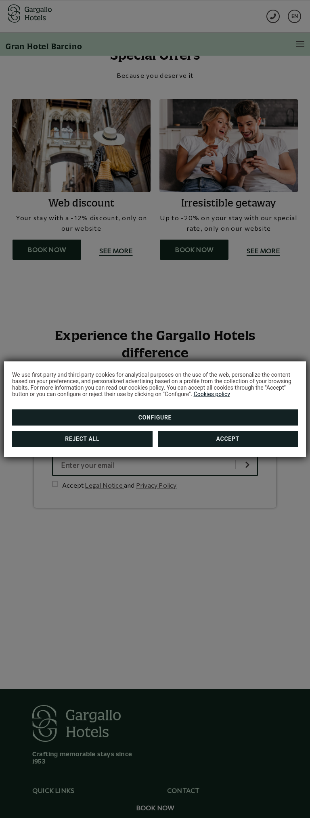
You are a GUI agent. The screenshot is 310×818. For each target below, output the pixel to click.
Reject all (82, 439)
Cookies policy (212, 394)
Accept (227, 439)
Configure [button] (155, 417)
